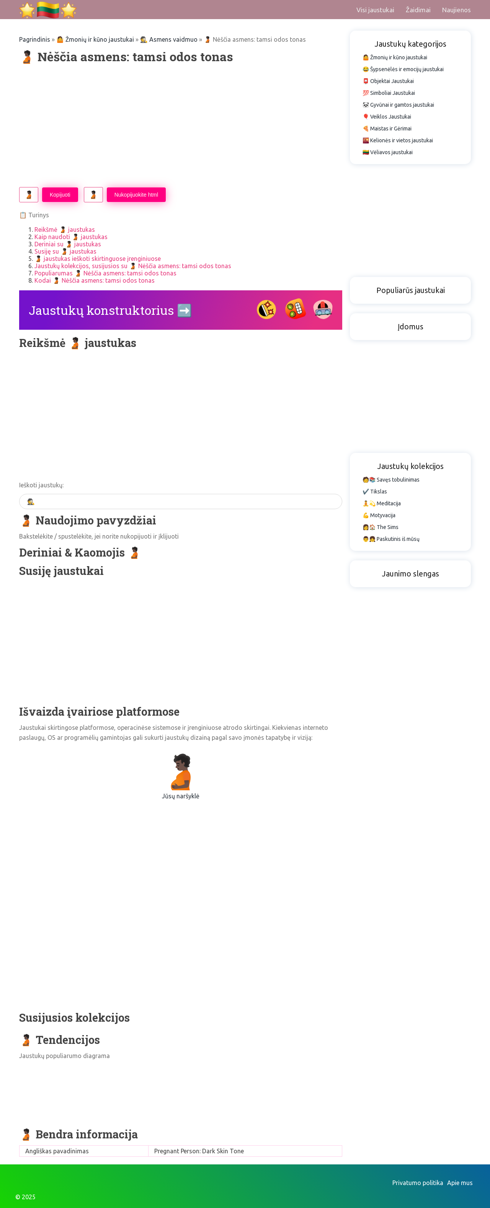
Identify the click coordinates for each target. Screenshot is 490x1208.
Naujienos (456, 9)
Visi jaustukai (375, 9)
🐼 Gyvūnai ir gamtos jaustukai (398, 105)
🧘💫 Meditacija (382, 503)
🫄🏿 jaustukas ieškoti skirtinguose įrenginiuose (97, 258)
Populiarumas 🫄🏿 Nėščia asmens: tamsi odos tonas (105, 273)
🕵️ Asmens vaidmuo (169, 39)
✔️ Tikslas (375, 491)
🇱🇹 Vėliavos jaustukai (388, 152)
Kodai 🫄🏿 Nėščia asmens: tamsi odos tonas (94, 280)
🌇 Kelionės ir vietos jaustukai (398, 140)
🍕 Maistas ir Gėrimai (387, 128)
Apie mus (460, 1182)
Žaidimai (418, 9)
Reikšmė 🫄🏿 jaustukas (64, 229)
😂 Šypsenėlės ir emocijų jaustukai (403, 69)
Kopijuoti (60, 195)
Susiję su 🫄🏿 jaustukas (65, 251)
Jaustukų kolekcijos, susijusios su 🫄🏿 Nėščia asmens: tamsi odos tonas (132, 265)
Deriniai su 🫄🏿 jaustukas (67, 244)
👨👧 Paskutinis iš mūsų (391, 539)
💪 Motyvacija (379, 515)
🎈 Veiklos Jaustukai (387, 117)
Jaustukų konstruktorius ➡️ (110, 310)
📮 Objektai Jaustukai (388, 81)
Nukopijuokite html (136, 195)
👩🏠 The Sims (381, 527)
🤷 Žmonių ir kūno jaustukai (95, 39)
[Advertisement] (180, 125)
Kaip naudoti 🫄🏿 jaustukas (71, 236)
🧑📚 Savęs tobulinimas (391, 480)
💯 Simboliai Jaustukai (389, 93)
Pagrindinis (34, 39)
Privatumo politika (417, 1182)
